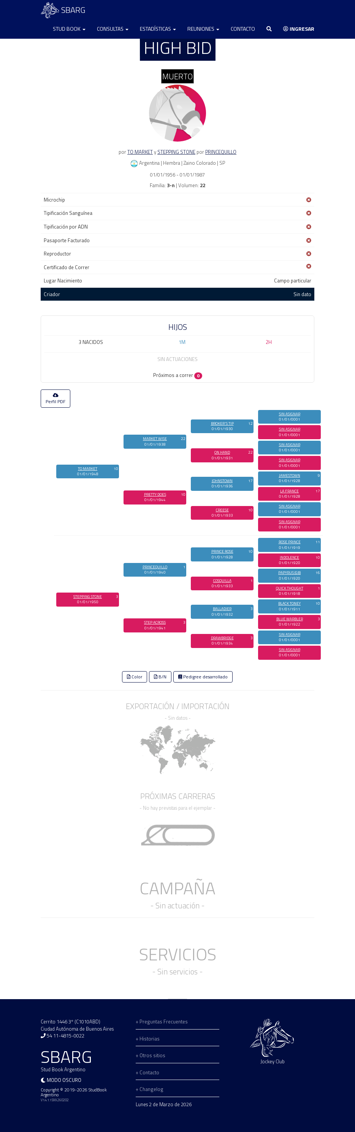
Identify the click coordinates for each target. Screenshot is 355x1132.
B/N (160, 676)
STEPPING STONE (176, 152)
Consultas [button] (112, 29)
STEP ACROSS (155, 622)
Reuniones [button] (203, 29)
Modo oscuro (64, 1080)
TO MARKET (140, 152)
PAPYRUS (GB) (289, 572)
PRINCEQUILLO (220, 152)
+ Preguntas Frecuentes (162, 1021)
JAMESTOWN (289, 475)
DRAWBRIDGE (222, 638)
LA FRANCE (289, 491)
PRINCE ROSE (222, 551)
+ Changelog (149, 1089)
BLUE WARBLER (289, 619)
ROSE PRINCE (290, 542)
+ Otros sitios (150, 1055)
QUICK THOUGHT (289, 588)
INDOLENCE (289, 557)
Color (134, 676)
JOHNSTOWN (222, 481)
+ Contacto (147, 1072)
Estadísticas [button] (158, 29)
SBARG (63, 10)
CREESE (222, 510)
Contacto (243, 29)
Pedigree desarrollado (203, 676)
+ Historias (148, 1038)
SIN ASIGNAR (289, 414)
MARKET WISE (155, 438)
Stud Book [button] (69, 29)
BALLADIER (222, 609)
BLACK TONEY (289, 603)
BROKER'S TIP (222, 423)
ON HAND (222, 452)
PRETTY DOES (155, 494)
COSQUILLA (222, 580)
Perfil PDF (55, 399)
